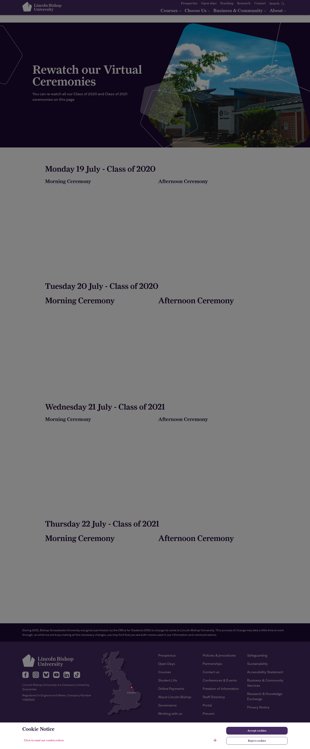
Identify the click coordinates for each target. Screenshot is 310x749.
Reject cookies (257, 740)
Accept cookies (256, 730)
